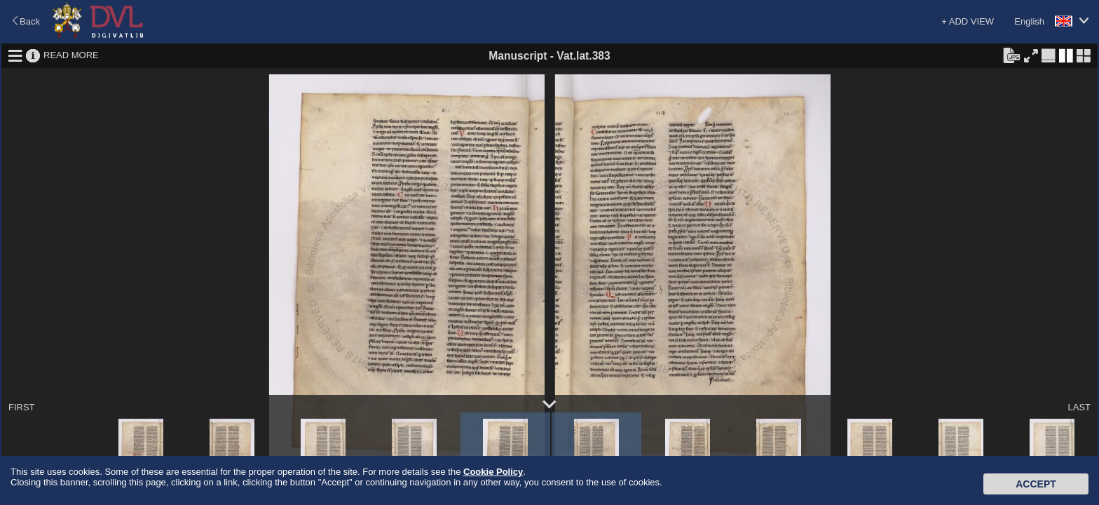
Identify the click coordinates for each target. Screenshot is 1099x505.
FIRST (21, 407)
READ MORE (71, 55)
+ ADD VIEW (967, 21)
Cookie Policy (493, 471)
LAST (1079, 407)
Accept (1036, 484)
